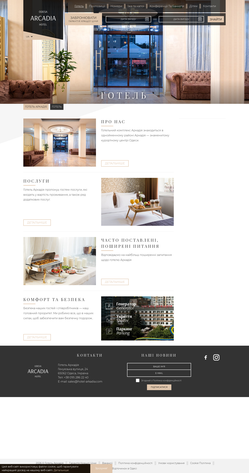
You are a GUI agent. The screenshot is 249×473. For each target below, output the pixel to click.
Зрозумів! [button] (101, 468)
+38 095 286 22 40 (76, 377)
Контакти (209, 6)
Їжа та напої (136, 6)
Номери (116, 6)
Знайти (216, 19)
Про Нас (113, 121)
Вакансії (107, 463)
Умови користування (171, 463)
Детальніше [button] (61, 470)
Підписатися (159, 387)
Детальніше (115, 163)
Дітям (194, 6)
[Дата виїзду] (181, 19)
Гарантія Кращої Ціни (82, 463)
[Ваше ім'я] (159, 366)
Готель (79, 6)
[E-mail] (159, 373)
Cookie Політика (200, 463)
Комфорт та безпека (54, 299)
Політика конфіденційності (167, 380)
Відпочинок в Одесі (124, 468)
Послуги (36, 181)
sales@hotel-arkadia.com (85, 381)
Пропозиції (97, 6)
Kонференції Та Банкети (167, 6)
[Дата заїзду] (128, 19)
